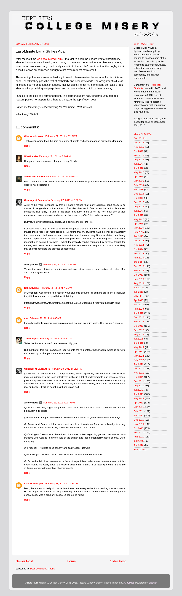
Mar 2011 (139, 407)
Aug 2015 (139, 206)
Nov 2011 (139, 372)
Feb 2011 (139, 411)
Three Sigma (31, 338)
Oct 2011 (138, 377)
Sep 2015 (139, 202)
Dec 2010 (139, 419)
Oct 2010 (138, 428)
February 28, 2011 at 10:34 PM (61, 483)
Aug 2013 (139, 283)
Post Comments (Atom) (42, 568)
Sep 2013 (139, 279)
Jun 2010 (139, 445)
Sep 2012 (139, 330)
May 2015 (139, 219)
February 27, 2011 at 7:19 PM (61, 136)
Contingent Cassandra (37, 200)
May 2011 (139, 398)
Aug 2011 (139, 385)
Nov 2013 (139, 270)
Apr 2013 (138, 300)
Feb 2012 (139, 360)
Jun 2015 (139, 215)
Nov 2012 (139, 321)
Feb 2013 (139, 308)
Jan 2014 (139, 262)
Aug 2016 (139, 159)
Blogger (152, 582)
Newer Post (24, 561)
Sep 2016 (139, 155)
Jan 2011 (139, 415)
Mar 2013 (139, 304)
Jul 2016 (138, 163)
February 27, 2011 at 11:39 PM (59, 264)
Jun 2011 (139, 394)
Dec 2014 (139, 240)
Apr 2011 (138, 402)
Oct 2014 (138, 249)
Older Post (118, 561)
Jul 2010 (138, 441)
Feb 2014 (139, 257)
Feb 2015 (139, 232)
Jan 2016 (139, 189)
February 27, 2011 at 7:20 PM (55, 156)
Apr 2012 (138, 351)
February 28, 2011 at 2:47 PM (59, 402)
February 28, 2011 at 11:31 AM (56, 338)
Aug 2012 (139, 334)
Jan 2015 (139, 236)
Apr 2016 (138, 176)
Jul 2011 (138, 389)
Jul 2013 (138, 287)
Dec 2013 (139, 266)
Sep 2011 (139, 381)
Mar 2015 (139, 227)
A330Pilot (129, 582)
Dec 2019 (139, 138)
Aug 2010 (139, 436)
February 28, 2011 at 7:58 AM (56, 288)
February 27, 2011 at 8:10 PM (61, 176)
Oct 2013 (138, 274)
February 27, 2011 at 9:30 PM (66, 200)
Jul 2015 (138, 210)
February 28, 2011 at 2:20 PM (66, 368)
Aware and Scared (34, 176)
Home (71, 561)
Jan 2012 (139, 364)
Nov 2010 (139, 424)
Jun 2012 (139, 343)
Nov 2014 (139, 244)
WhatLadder (31, 156)
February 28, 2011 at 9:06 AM (45, 318)
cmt (26, 318)
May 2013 (139, 296)
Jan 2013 (139, 313)
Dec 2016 (139, 142)
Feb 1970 (139, 449)
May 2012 (139, 347)
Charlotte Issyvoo (34, 136)
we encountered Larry (49, 59)
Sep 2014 (139, 253)
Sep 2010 (139, 432)
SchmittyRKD (31, 288)
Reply (27, 145)
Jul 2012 (138, 338)
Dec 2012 (139, 317)
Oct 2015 (138, 198)
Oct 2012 (138, 326)
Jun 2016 (139, 168)
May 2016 (139, 172)
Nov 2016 (139, 147)
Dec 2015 (139, 193)
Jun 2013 (139, 292)
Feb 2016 (139, 185)
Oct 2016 (138, 151)
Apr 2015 (138, 223)
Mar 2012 (139, 355)
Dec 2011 (139, 368)
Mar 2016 (139, 181)
